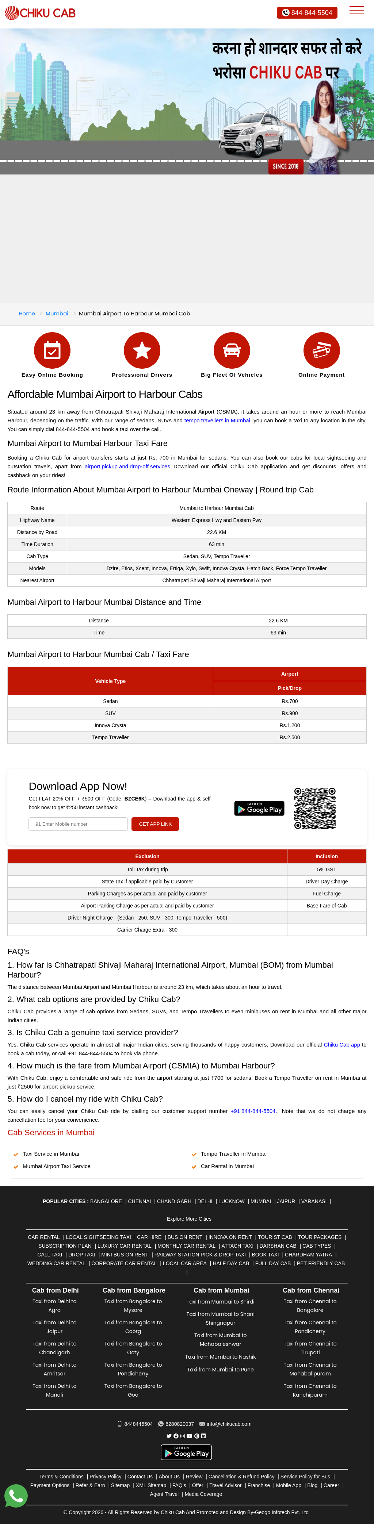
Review (194, 1476)
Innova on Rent (230, 1237)
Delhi (204, 1201)
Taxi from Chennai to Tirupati (310, 1348)
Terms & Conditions (61, 1476)
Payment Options (49, 1485)
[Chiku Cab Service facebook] (176, 1436)
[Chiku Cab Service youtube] (189, 1436)
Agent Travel (164, 1494)
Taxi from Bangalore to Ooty (133, 1348)
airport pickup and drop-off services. (128, 466)
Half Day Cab (231, 1263)
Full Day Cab (273, 1263)
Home (27, 313)
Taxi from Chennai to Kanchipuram (310, 1390)
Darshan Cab (277, 1246)
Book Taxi (265, 1255)
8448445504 (135, 1424)
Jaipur (286, 1201)
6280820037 (176, 1424)
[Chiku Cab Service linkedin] (203, 1436)
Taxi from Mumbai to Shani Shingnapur (221, 1318)
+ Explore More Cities (187, 1219)
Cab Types (316, 1246)
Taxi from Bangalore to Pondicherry (133, 1369)
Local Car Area (185, 1263)
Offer (197, 1485)
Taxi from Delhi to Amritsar (54, 1369)
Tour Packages (319, 1237)
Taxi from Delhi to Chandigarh (54, 1348)
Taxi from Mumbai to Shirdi (221, 1301)
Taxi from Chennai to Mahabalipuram (310, 1369)
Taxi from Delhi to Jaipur (54, 1327)
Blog (312, 1485)
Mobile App (288, 1485)
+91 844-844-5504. (253, 1111)
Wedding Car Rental (56, 1263)
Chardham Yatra (308, 1255)
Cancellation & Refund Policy (242, 1476)
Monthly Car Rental (186, 1246)
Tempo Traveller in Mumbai (234, 1154)
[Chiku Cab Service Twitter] (169, 1436)
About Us (169, 1476)
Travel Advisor (225, 1485)
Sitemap (120, 1485)
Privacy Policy (105, 1476)
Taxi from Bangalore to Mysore (133, 1306)
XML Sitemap (151, 1485)
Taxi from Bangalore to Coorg (133, 1327)
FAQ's (179, 1485)
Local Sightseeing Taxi (98, 1237)
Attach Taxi (237, 1246)
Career (331, 1485)
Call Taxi (49, 1255)
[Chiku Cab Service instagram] (182, 1436)
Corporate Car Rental (124, 1263)
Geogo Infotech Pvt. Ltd (282, 1512)
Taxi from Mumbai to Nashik (220, 1356)
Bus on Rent (185, 1237)
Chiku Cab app (342, 1044)
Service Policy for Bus (305, 1476)
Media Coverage (203, 1494)
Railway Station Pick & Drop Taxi (200, 1255)
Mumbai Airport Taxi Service (57, 1166)
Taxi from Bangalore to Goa (133, 1390)
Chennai (139, 1201)
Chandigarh (174, 1201)
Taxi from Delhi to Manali (54, 1390)
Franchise (259, 1485)
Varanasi (314, 1201)
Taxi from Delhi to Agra (54, 1306)
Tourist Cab (275, 1237)
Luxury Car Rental (125, 1246)
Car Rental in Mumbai (227, 1166)
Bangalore (106, 1201)
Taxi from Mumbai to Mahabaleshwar (220, 1340)
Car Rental (44, 1237)
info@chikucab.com (225, 1424)
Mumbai (57, 313)
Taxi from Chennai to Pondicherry (310, 1327)
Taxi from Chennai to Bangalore (310, 1306)
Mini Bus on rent (124, 1255)
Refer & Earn (90, 1485)
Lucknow (231, 1201)
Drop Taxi (81, 1255)
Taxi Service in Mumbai (51, 1154)
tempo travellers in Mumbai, (218, 420)
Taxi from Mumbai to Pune (220, 1369)
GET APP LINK (155, 824)
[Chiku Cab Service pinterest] (196, 1436)
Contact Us (140, 1476)
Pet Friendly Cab (321, 1263)
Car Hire (149, 1237)
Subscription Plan (64, 1246)
